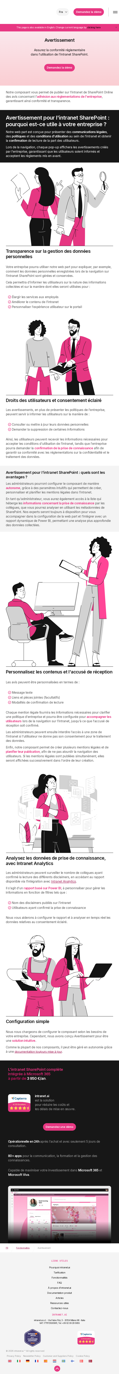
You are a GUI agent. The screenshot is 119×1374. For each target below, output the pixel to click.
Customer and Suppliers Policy (58, 1356)
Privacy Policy (14, 1356)
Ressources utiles (59, 1303)
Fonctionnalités (59, 1277)
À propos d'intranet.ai (59, 1287)
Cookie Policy (83, 1356)
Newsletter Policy (32, 1356)
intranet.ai (22, 11)
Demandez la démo (88, 11)
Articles (59, 1297)
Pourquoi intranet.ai (59, 1267)
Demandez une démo (59, 1126)
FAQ (59, 1282)
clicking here (94, 27)
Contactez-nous (59, 1308)
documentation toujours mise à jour (38, 1051)
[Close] (116, 27)
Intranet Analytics (63, 881)
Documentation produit (59, 1292)
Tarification (59, 1272)
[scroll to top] (57, 1369)
